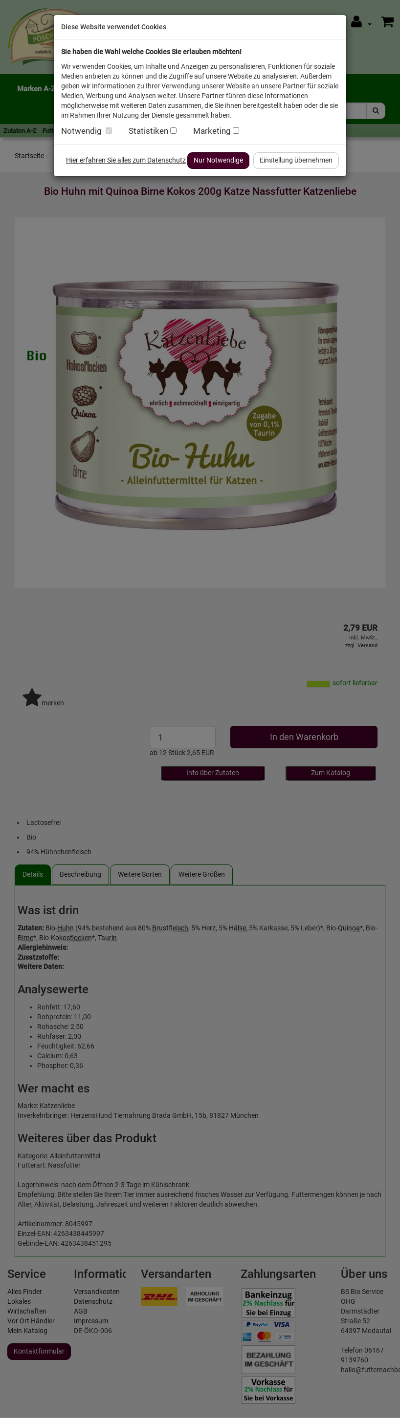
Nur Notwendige (218, 160)
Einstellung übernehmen (296, 160)
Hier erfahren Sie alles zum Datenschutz (126, 160)
